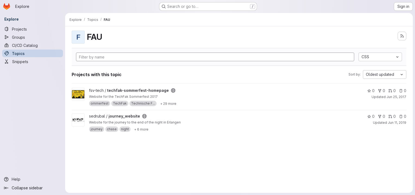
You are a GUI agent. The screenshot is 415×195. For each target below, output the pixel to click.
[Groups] (32, 37)
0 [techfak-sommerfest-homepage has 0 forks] (381, 90)
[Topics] (32, 53)
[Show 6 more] (141, 129)
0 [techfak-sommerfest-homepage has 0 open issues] (402, 90)
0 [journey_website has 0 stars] (371, 116)
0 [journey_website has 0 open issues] (402, 116)
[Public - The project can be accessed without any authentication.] (173, 90)
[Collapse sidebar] (32, 188)
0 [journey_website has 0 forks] (381, 116)
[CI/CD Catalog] (32, 45)
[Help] (32, 179)
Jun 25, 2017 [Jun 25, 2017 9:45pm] (396, 97)
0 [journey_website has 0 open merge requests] (392, 116)
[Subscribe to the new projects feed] (402, 36)
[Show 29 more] (168, 103)
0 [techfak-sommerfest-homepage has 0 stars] (371, 90)
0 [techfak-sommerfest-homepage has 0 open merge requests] (392, 90)
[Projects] (32, 29)
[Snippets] (32, 61)
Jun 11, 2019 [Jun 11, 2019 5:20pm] (397, 123)
